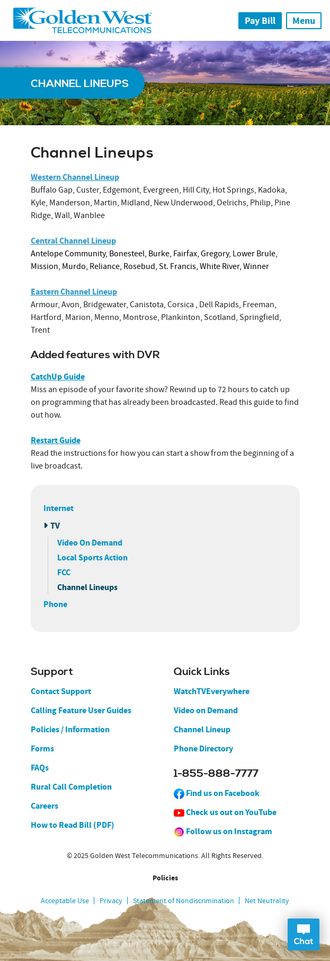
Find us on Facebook (217, 793)
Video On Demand (89, 542)
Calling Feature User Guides (81, 710)
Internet (58, 508)
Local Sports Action (92, 557)
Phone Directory (203, 748)
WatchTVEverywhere (211, 691)
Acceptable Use (65, 900)
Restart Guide (56, 440)
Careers (44, 805)
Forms (42, 748)
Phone (55, 604)
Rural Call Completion (71, 786)
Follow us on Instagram (223, 831)
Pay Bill (260, 20)
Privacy (111, 900)
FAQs (40, 767)
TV (55, 525)
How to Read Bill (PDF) (72, 824)
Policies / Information (70, 729)
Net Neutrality (267, 900)
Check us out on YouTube (225, 812)
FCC (63, 572)
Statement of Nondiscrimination (183, 900)
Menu (303, 20)
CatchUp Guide (58, 376)
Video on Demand (206, 710)
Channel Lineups (87, 587)
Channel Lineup (202, 729)
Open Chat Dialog (303, 934)
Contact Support (61, 691)
